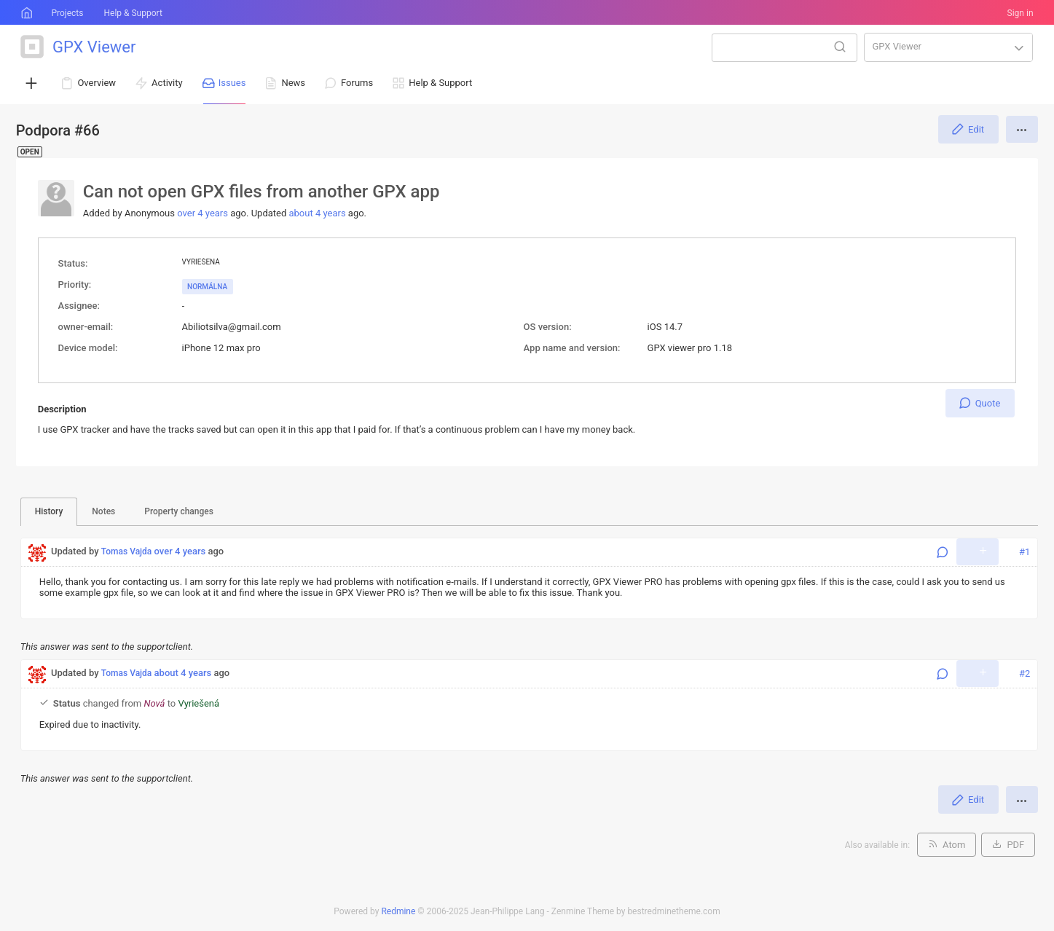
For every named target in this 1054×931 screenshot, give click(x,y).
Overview (96, 82)
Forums (357, 82)
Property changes (178, 511)
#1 (1024, 551)
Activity (167, 82)
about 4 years (316, 213)
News (293, 82)
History (49, 511)
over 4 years (202, 213)
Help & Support (132, 13)
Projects (67, 13)
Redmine (398, 911)
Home (25, 13)
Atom (954, 844)
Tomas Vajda (126, 551)
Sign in (1020, 13)
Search (839, 46)
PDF (1015, 844)
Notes (103, 511)
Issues (232, 82)
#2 (1024, 673)
